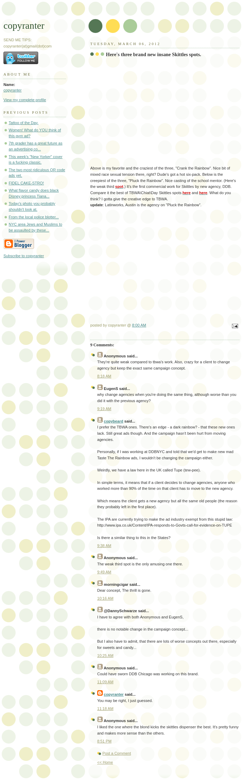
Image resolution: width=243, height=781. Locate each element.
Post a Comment (116, 753)
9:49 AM (104, 572)
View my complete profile (24, 100)
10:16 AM (105, 598)
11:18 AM (105, 708)
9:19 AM (104, 409)
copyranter (23, 25)
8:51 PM (104, 741)
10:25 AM (105, 655)
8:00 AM (139, 325)
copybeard (113, 421)
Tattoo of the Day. (24, 123)
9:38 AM (104, 546)
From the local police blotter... (34, 217)
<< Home (105, 762)
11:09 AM (105, 682)
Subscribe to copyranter (23, 256)
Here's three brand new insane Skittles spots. (153, 54)
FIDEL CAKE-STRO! (26, 183)
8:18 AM (104, 376)
